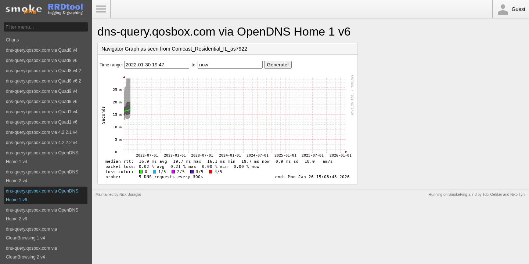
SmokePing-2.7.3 (463, 194)
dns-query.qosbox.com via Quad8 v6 (42, 60)
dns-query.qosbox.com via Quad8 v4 (42, 50)
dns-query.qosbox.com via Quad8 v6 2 (43, 81)
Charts (12, 40)
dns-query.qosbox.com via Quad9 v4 (42, 91)
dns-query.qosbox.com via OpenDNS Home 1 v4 (42, 157)
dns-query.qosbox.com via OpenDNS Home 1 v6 (42, 195)
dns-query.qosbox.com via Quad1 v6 (42, 122)
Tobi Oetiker (492, 194)
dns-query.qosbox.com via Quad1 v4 (42, 111)
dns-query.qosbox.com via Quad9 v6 (42, 101)
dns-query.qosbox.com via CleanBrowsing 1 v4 (31, 234)
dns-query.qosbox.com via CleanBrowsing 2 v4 (31, 253)
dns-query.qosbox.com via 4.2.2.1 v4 (42, 132)
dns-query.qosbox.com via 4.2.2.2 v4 (42, 142)
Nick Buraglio (130, 194)
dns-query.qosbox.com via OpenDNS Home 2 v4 (42, 176)
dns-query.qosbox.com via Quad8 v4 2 (43, 70)
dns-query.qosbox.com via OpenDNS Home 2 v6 (42, 214)
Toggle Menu (101, 9)
